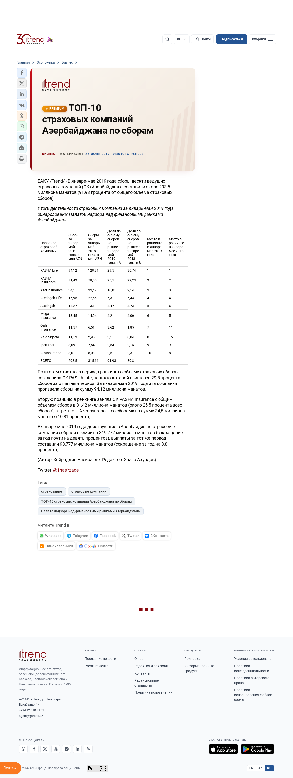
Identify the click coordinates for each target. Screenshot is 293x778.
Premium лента (96, 666)
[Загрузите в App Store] (223, 749)
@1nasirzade (66, 469)
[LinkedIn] (77, 749)
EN (251, 768)
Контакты (142, 673)
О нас (138, 659)
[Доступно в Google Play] (257, 749)
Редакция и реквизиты (152, 666)
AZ (260, 768)
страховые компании (88, 491)
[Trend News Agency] (32, 655)
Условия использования (254, 659)
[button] (21, 72)
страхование (51, 491)
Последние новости (100, 659)
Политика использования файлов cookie (253, 694)
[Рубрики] (262, 39)
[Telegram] (66, 749)
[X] (44, 749)
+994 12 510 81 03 (31, 710)
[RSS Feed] (88, 749)
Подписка (192, 659)
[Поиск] (167, 39)
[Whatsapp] (23, 749)
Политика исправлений (153, 692)
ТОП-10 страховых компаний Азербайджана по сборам (86, 501)
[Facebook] (34, 749)
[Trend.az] (35, 39)
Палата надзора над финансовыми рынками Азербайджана (90, 511)
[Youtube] (55, 749)
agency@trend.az (31, 716)
